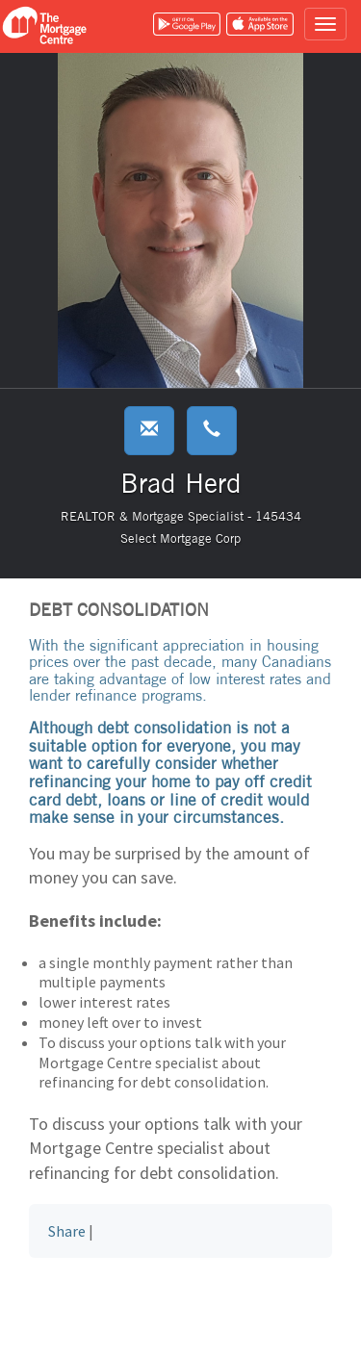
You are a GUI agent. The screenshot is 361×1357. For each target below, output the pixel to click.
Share (67, 1231)
